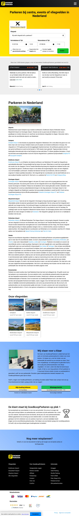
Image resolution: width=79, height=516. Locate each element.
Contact (32, 478)
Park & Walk (54, 476)
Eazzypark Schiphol (16, 155)
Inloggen (53, 468)
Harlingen (51, 246)
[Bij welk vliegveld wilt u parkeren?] (38, 35)
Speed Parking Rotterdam (33, 231)
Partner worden (34, 470)
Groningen (43, 242)
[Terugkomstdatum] (21, 44)
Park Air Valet (47, 231)
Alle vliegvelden (13, 476)
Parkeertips (33, 476)
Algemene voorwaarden (65, 512)
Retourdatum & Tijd (43, 40)
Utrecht (10, 242)
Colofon (32, 483)
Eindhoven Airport (13, 162)
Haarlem (31, 242)
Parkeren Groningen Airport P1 (48, 192)
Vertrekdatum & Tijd (17, 40)
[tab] (38, 90)
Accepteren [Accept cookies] (35, 514)
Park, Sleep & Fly (56, 478)
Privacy (56, 512)
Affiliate (32, 473)
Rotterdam (63, 240)
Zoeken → (63, 50)
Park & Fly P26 (50, 175)
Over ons (32, 481)
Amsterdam (56, 240)
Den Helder (43, 246)
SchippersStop (61, 175)
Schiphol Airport (13, 143)
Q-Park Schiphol (14, 67)
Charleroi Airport (13, 473)
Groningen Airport (13, 181)
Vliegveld (13, 31)
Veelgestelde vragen (36, 468)
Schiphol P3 (66, 153)
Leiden (36, 242)
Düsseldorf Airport (13, 470)
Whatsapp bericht (56, 387)
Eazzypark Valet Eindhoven (50, 67)
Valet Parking (55, 470)
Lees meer (12, 79)
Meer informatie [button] (25, 514)
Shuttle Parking (55, 473)
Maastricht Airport (13, 201)
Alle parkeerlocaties (57, 483)
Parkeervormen (55, 481)
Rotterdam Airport (13, 220)
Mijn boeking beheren (23, 387)
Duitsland (35, 212)
